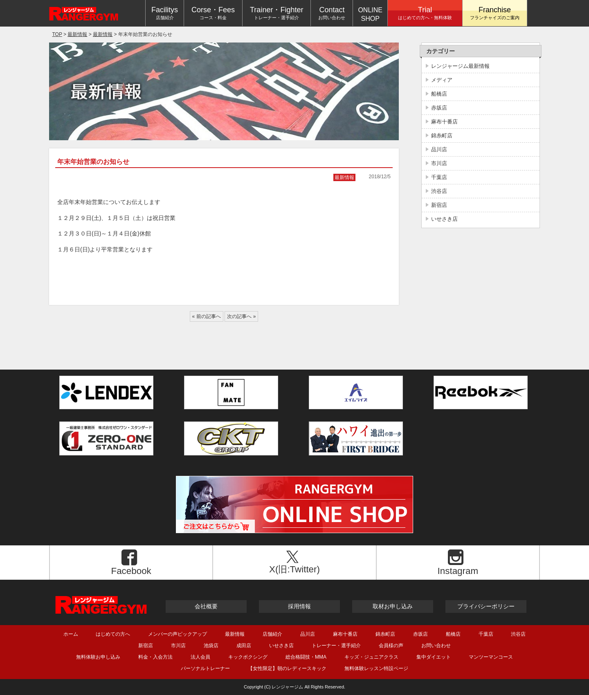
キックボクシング (248, 656)
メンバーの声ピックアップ (177, 634)
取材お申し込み (393, 606)
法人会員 (200, 656)
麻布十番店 (444, 122)
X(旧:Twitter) (292, 562)
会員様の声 (391, 645)
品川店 (439, 149)
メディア (441, 80)
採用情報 (299, 606)
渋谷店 (439, 191)
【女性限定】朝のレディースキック (287, 668)
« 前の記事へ (206, 316)
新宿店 (439, 205)
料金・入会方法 (155, 656)
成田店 (243, 645)
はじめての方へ (113, 634)
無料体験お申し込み (98, 656)
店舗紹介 (272, 634)
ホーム (70, 634)
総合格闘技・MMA (306, 656)
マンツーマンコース (491, 656)
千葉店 (439, 177)
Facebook (129, 562)
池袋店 (211, 645)
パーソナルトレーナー (205, 668)
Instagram (456, 562)
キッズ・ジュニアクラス (371, 656)
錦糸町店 (441, 135)
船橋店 (439, 94)
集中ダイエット (433, 656)
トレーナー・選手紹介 (336, 645)
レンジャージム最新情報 (460, 66)
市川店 (439, 163)
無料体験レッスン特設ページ (376, 668)
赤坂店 (439, 108)
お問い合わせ (436, 645)
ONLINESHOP (370, 14)
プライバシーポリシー (486, 606)
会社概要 (206, 606)
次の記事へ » (241, 316)
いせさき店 (444, 219)
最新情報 (344, 177)
